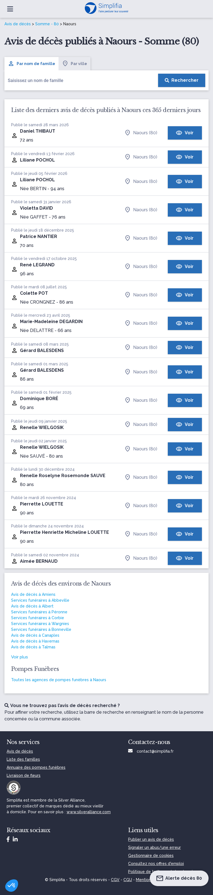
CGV (115, 879)
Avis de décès (17, 24)
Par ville (74, 63)
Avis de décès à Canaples (35, 635)
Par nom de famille (31, 63)
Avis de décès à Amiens (33, 594)
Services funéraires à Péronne (39, 612)
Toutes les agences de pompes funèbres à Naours (58, 680)
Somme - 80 (47, 24)
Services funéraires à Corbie (37, 618)
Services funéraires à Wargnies (40, 623)
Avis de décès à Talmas (33, 647)
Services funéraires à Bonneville (41, 629)
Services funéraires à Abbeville (40, 600)
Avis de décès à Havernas (35, 641)
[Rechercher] (181, 80)
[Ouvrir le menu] (10, 9)
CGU (127, 879)
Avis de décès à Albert (32, 606)
